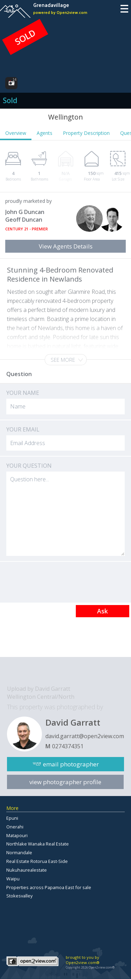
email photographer (71, 764)
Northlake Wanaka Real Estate (37, 844)
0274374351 (67, 746)
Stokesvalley (19, 896)
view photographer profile (65, 782)
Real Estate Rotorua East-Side (37, 861)
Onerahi (14, 827)
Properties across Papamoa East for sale (48, 887)
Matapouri (17, 835)
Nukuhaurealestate (26, 870)
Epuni (12, 818)
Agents (44, 133)
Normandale (19, 852)
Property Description (86, 133)
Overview (15, 133)
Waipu (13, 878)
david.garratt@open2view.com (84, 736)
